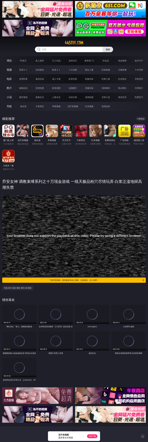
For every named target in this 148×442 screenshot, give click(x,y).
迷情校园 (89, 97)
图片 (9, 88)
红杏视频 (89, 106)
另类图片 (139, 88)
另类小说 (106, 97)
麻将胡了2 (89, 60)
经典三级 (106, 78)
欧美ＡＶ (56, 69)
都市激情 (23, 97)
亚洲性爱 (23, 78)
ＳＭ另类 (139, 69)
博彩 (9, 60)
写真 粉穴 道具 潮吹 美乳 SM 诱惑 (17, 288)
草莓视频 (56, 106)
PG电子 (23, 60)
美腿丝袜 (89, 88)
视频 (9, 69)
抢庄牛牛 (139, 60)
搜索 (108, 49)
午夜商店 (40, 106)
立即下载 (92, 436)
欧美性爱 (73, 78)
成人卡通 (56, 78)
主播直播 (122, 69)
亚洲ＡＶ (23, 69)
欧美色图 (56, 88)
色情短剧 (106, 106)
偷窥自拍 (23, 88)
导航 (9, 106)
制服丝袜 (89, 78)
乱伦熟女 (122, 78)
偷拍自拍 (40, 78)
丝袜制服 (106, 69)
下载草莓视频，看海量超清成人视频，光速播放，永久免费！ (96, 280)
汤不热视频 (73, 106)
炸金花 (106, 60)
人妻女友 (56, 97)
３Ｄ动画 (73, 69)
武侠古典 (73, 97)
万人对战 (56, 60)
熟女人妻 (89, 69)
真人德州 (40, 60)
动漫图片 (73, 88)
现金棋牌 (122, 60)
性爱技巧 (139, 97)
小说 (9, 97)
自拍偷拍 (40, 69)
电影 (9, 79)
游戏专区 (73, 60)
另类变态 (139, 78)
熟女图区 (122, 88)
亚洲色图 (40, 88)
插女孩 (23, 106)
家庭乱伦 (40, 97)
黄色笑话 (122, 97)
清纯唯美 (106, 88)
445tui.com (74, 42)
